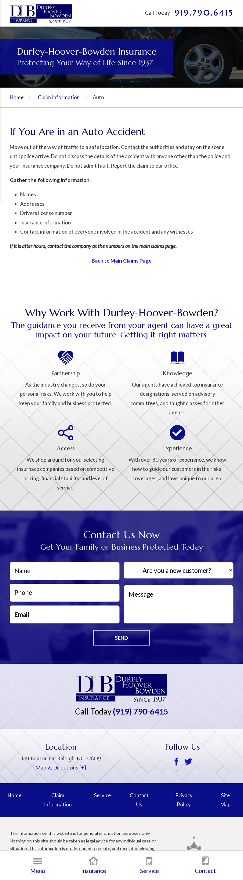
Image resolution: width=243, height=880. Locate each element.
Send (121, 638)
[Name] (64, 571)
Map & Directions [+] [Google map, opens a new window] (60, 768)
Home (17, 97)
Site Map (225, 800)
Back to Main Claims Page (122, 260)
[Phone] (64, 593)
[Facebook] (176, 762)
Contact (205, 865)
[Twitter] (188, 762)
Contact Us (139, 800)
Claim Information (59, 97)
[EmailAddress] (64, 614)
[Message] (178, 604)
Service (149, 865)
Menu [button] (37, 865)
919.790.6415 (204, 13)
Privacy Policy (184, 800)
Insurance (93, 865)
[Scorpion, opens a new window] (202, 848)
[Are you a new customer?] (178, 570)
